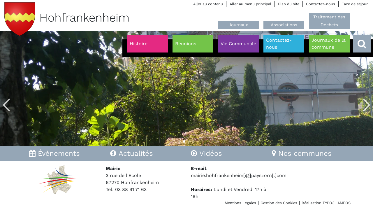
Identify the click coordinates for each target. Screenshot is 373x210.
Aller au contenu (208, 4)
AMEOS (344, 203)
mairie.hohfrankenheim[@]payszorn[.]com (238, 175)
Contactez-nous (320, 4)
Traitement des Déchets (329, 20)
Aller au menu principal (250, 4)
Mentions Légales (240, 203)
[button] (7, 105)
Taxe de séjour (355, 4)
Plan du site (288, 4)
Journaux (238, 24)
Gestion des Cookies (279, 203)
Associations (284, 24)
